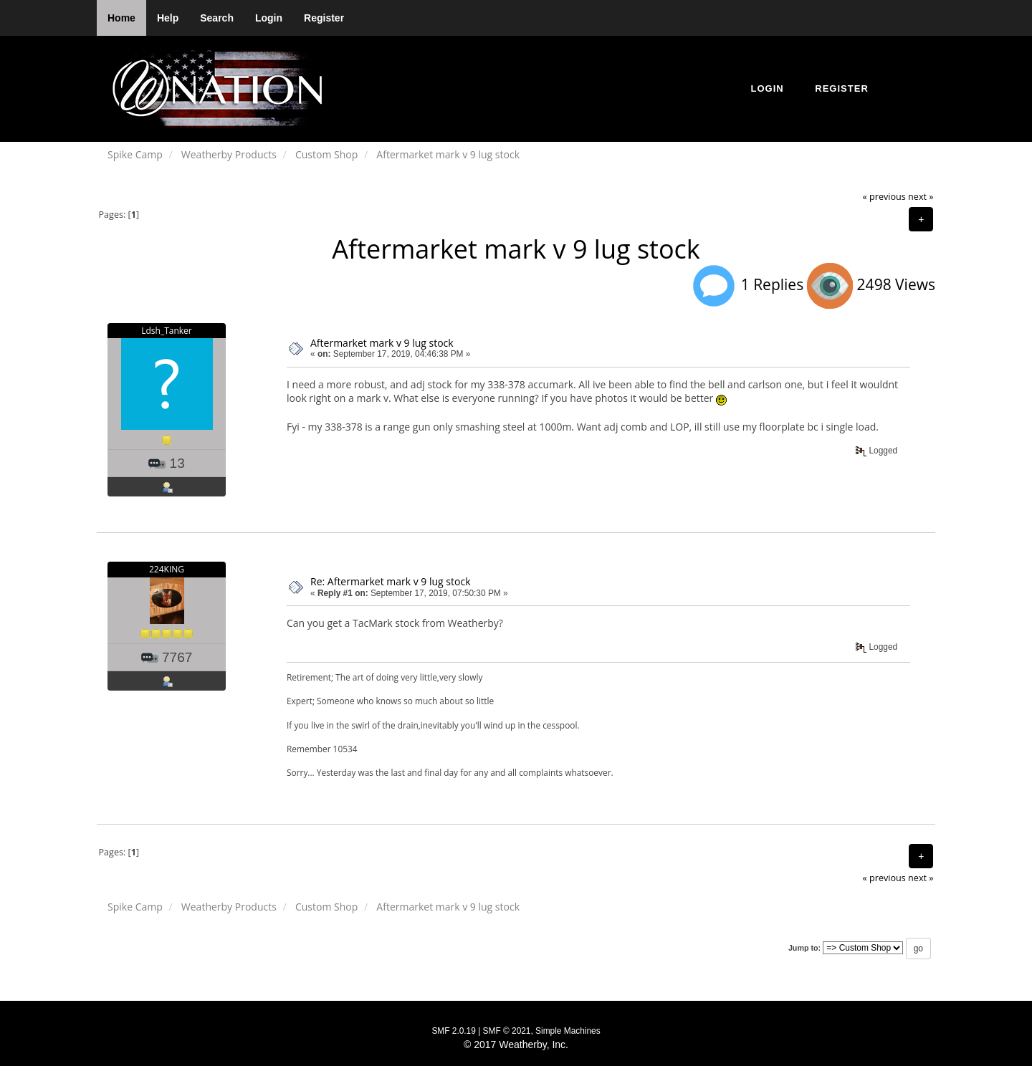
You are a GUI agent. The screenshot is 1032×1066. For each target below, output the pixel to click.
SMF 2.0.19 (453, 1031)
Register (324, 18)
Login (268, 18)
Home (121, 18)
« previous (884, 197)
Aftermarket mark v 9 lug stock (382, 343)
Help (167, 18)
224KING (166, 569)
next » (920, 197)
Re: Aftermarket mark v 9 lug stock (390, 581)
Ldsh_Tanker (166, 331)
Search (217, 18)
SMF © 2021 (507, 1031)
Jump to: (804, 947)
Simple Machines (568, 1031)
